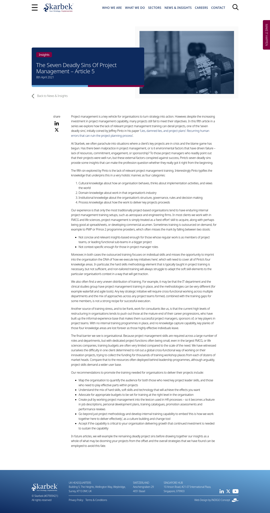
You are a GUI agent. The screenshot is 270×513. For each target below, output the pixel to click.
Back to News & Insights (50, 96)
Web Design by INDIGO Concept (216, 500)
